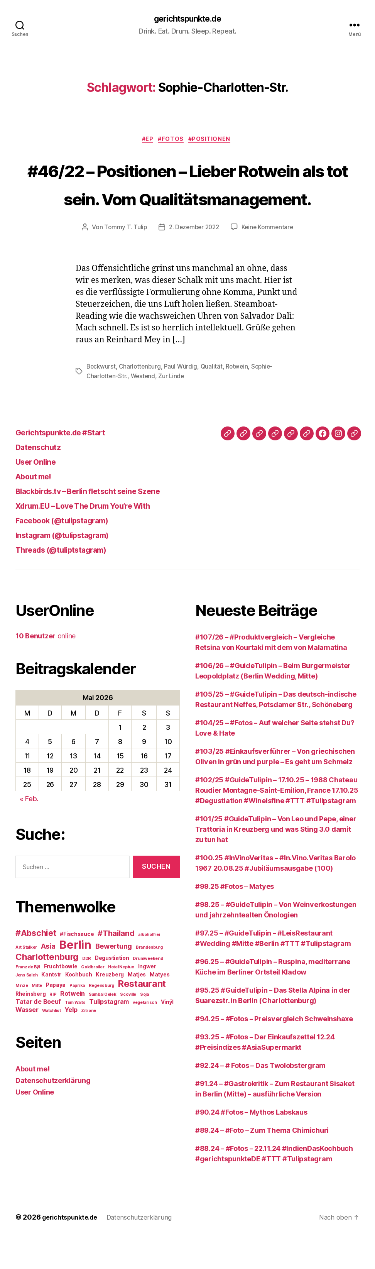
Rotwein (241, 397)
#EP (146, 141)
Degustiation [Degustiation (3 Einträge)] (112, 988)
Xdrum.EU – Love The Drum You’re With (99, 535)
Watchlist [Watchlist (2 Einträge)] (51, 1040)
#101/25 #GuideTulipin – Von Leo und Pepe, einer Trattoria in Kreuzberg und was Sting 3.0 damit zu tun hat (275, 859)
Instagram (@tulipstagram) (73, 564)
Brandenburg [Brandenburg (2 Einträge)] (149, 977)
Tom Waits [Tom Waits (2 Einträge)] (75, 1032)
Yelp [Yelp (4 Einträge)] (70, 1040)
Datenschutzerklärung (53, 1111)
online (45, 666)
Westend (144, 406)
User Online (40, 491)
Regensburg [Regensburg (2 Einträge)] (101, 1015)
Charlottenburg (141, 397)
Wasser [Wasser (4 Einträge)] (26, 1040)
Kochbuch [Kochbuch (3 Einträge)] (78, 1005)
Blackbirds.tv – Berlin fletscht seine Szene (105, 520)
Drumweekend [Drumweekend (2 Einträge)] (148, 988)
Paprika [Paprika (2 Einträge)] (77, 1015)
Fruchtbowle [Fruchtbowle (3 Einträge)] (61, 996)
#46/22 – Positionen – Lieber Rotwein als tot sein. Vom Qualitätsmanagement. (188, 199)
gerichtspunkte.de (187, 19)
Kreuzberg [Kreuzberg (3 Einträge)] (110, 1005)
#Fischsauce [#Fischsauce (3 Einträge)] (77, 964)
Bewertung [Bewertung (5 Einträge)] (113, 976)
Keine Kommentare (269, 258)
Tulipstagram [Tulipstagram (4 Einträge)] (109, 1032)
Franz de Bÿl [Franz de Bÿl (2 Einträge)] (27, 997)
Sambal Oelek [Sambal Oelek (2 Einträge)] (103, 1024)
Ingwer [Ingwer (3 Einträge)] (147, 996)
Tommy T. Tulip (123, 258)
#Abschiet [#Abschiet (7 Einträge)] (35, 963)
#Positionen (214, 141)
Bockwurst (101, 397)
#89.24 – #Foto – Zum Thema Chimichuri (262, 1160)
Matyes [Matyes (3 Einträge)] (159, 1005)
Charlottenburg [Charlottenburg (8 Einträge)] (46, 986)
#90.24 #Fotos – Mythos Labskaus (251, 1142)
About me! (37, 506)
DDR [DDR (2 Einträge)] (86, 988)
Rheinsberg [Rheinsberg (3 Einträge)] (30, 1024)
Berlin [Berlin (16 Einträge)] (75, 974)
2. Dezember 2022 (193, 258)
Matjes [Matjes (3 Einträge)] (137, 1005)
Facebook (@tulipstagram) (73, 550)
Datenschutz (43, 476)
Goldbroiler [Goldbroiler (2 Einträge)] (92, 997)
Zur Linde (173, 406)
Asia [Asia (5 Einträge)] (48, 976)
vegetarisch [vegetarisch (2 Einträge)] (145, 1032)
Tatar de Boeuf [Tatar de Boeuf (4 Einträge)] (38, 1032)
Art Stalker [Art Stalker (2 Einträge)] (26, 977)
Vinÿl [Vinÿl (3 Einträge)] (167, 1032)
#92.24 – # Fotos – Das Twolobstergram (260, 1095)
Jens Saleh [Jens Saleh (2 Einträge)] (26, 1005)
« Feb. (29, 829)
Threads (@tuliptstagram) (71, 579)
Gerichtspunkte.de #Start (70, 462)
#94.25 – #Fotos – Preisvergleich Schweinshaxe (274, 1049)
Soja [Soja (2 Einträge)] (144, 1024)
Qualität (215, 397)
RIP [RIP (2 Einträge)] (52, 1024)
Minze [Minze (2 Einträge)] (21, 1015)
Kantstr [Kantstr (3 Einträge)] (51, 1005)
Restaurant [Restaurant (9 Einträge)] (142, 1013)
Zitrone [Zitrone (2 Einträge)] (88, 1040)
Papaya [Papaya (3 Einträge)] (56, 1015)
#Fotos (172, 141)
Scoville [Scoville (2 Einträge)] (128, 1024)
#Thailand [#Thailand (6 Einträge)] (116, 963)
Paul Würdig (184, 397)
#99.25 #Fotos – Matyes (234, 916)
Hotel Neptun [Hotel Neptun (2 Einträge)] (121, 997)
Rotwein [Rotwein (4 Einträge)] (72, 1023)
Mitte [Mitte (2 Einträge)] (37, 1015)
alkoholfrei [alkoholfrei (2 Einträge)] (149, 964)
